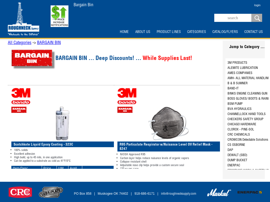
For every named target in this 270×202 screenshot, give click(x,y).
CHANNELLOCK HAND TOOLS (247, 114)
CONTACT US (253, 32)
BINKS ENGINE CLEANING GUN (247, 93)
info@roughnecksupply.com (178, 194)
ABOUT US (142, 32)
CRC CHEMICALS (239, 134)
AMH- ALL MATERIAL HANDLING (249, 78)
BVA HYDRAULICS (240, 109)
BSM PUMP (235, 104)
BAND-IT (233, 88)
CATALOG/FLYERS (225, 32)
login (257, 5)
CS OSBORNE (236, 145)
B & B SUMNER (238, 83)
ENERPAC (234, 165)
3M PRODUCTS (237, 63)
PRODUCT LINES (169, 32)
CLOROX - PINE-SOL (241, 129)
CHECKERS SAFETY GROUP (246, 119)
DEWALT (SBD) (237, 155)
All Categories (19, 43)
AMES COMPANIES (240, 73)
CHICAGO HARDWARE (242, 124)
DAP (230, 150)
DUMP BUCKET (237, 160)
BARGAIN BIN (49, 43)
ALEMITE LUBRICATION (243, 68)
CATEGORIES (196, 32)
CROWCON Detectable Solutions (248, 140)
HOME (124, 32)
